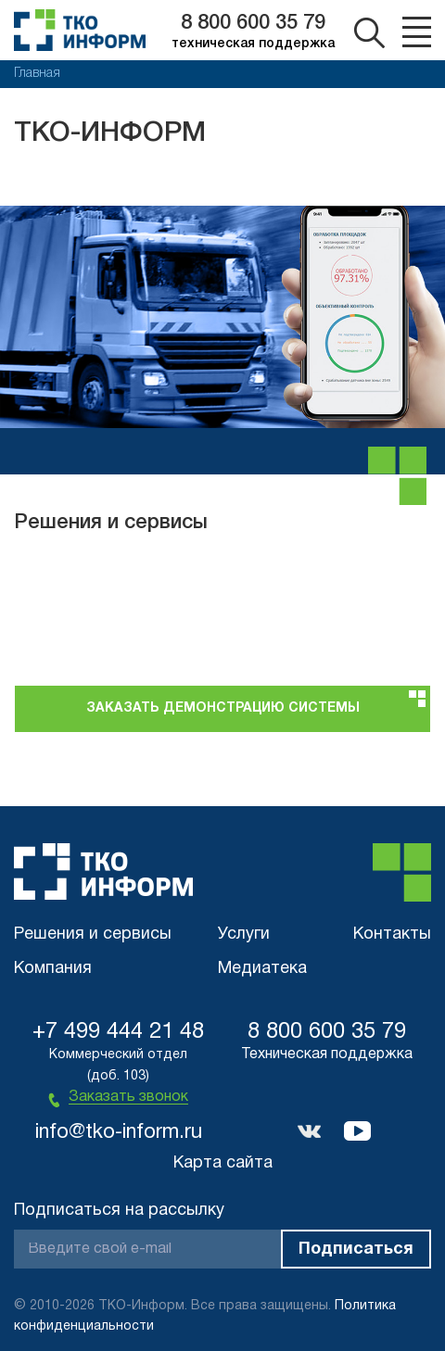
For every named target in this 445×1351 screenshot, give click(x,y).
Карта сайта (223, 1163)
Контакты (392, 934)
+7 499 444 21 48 (118, 1032)
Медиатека (262, 969)
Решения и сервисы (93, 934)
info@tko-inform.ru (118, 1132)
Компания (53, 969)
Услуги (244, 934)
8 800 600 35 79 (253, 23)
